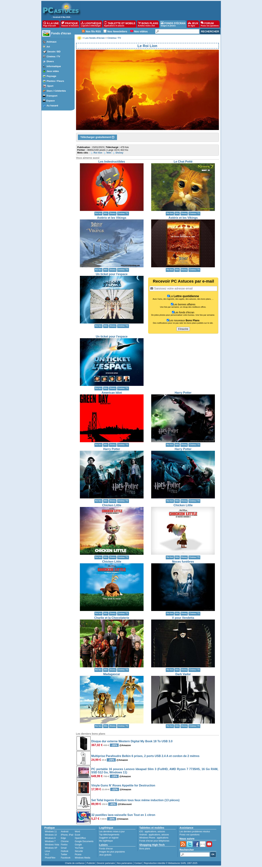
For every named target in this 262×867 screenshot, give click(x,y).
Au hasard (52, 105)
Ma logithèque (106, 841)
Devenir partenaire (106, 863)
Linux (47, 851)
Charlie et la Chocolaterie (111, 617)
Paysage (51, 76)
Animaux (52, 41)
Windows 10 (51, 835)
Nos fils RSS (93, 31)
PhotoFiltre (50, 857)
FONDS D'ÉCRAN (173, 24)
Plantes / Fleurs (55, 81)
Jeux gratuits (105, 855)
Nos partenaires (124, 863)
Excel (77, 835)
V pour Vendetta (183, 617)
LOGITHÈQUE (91, 24)
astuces (161, 831)
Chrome (65, 841)
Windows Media (82, 857)
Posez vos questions (190, 834)
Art (48, 46)
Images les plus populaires (112, 851)
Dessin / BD (53, 51)
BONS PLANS (148, 24)
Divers (50, 61)
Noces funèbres (183, 561)
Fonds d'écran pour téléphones (154, 841)
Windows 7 (50, 841)
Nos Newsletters (117, 31)
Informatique (54, 66)
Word (77, 831)
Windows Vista (52, 844)
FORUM (210, 24)
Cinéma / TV (53, 56)
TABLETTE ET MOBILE (119, 24)
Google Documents (84, 841)
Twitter (64, 854)
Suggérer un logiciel (108, 837)
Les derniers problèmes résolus (195, 831)
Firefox (64, 844)
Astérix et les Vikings (111, 217)
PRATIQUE (70, 24)
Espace (50, 100)
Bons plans (144, 848)
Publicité (91, 863)
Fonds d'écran (61, 33)
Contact (138, 863)
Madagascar (111, 674)
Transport (51, 95)
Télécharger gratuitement (97, 137)
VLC (47, 854)
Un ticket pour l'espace (112, 274)
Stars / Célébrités (56, 90)
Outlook (64, 851)
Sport (50, 86)
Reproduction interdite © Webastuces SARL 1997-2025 (170, 863)
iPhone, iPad (67, 835)
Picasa (78, 854)
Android (64, 831)
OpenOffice (80, 838)
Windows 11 (51, 831)
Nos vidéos (141, 31)
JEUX (193, 24)
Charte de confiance (74, 863)
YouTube (79, 848)
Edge (63, 838)
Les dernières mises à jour (112, 831)
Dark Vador (183, 674)
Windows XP (51, 848)
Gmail (63, 848)
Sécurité (79, 851)
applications (150, 831)
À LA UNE (51, 24)
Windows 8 (50, 838)
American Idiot (112, 392)
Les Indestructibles (111, 161)
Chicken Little (111, 505)
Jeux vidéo (53, 71)
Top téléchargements (109, 834)
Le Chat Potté (183, 161)
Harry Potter (183, 392)
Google (78, 844)
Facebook (65, 857)
